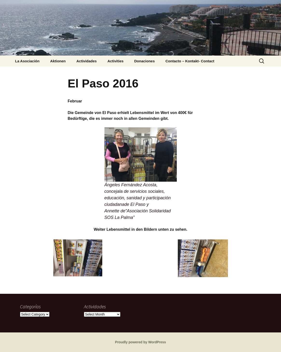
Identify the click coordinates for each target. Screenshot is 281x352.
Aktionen (58, 61)
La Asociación (27, 61)
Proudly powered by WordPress (140, 342)
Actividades (86, 61)
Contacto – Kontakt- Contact (189, 61)
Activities (115, 61)
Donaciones (144, 61)
